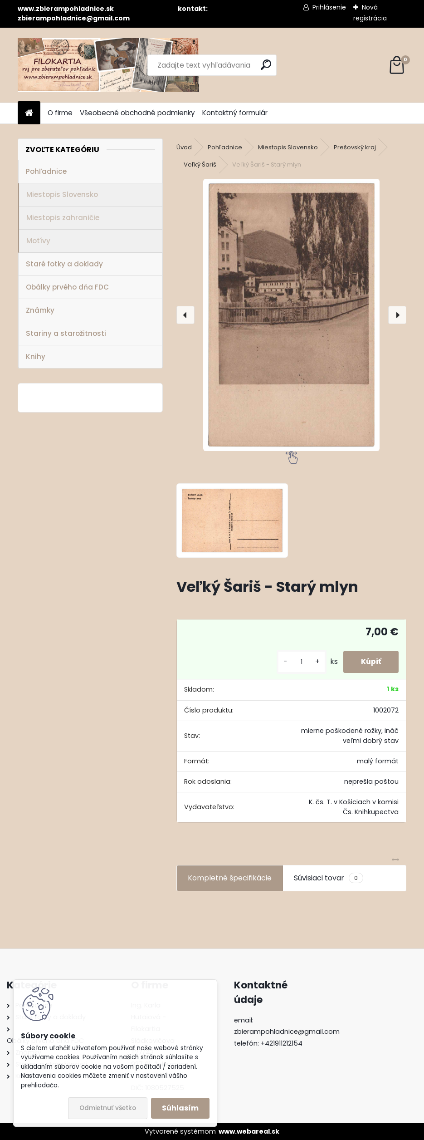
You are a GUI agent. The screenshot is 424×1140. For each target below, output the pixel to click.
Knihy (35, 356)
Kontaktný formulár (235, 113)
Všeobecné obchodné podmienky (137, 113)
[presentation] (185, 315)
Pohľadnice (46, 171)
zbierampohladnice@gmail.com (287, 1031)
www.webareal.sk (249, 1131)
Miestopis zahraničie (62, 217)
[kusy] (300, 662)
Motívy (38, 241)
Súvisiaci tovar (328, 878)
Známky (40, 310)
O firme (60, 113)
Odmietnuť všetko (107, 1108)
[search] (266, 64)
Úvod (184, 147)
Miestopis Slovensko (62, 194)
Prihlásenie (329, 7)
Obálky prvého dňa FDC (67, 287)
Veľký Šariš (200, 164)
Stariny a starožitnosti (66, 333)
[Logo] (108, 65)
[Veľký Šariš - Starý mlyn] (291, 315)
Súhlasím (180, 1108)
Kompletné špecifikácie (230, 878)
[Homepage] (29, 113)
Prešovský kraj (355, 147)
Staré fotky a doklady (64, 264)
